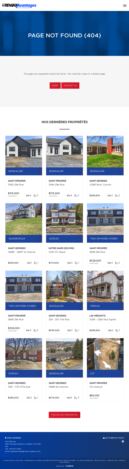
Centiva (69, 466)
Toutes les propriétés (64, 415)
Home (55, 86)
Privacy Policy (100, 460)
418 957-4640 (15, 449)
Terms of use (112, 460)
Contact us (70, 86)
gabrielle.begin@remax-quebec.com (25, 451)
